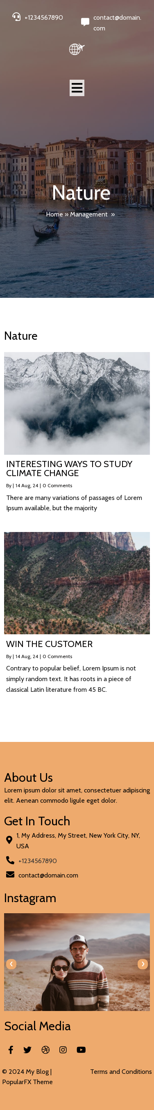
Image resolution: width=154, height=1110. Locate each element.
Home (54, 214)
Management (89, 214)
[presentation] (11, 964)
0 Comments (57, 485)
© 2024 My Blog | (27, 1071)
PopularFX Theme (27, 1082)
